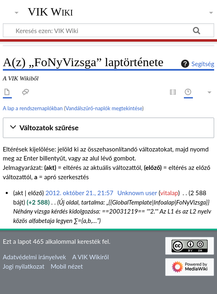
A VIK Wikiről (90, 257)
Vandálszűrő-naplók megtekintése (103, 108)
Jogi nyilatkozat (24, 266)
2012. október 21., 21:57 (79, 192)
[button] (108, 128)
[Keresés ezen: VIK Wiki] (108, 30)
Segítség (196, 64)
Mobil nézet (67, 266)
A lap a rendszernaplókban (33, 108)
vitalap (169, 192)
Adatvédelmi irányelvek (34, 257)
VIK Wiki (50, 12)
